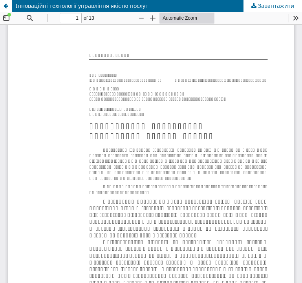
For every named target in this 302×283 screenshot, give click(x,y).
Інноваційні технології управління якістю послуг (82, 5)
